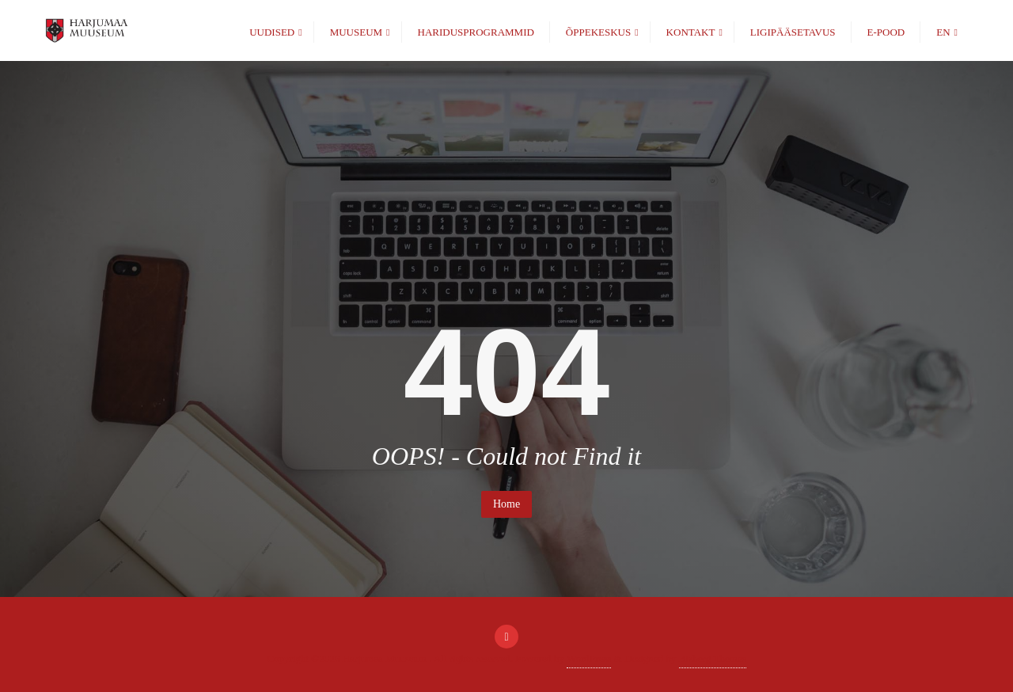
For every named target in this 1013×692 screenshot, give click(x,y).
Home (506, 504)
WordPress (589, 658)
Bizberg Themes (712, 658)
